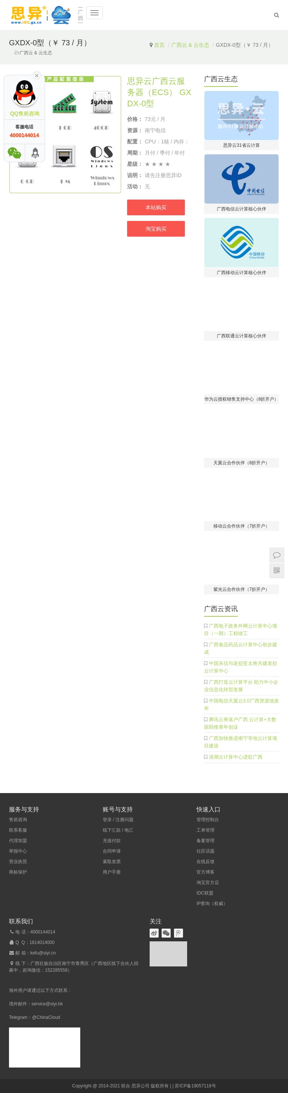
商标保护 (18, 872)
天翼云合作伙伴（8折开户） (241, 462)
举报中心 (18, 851)
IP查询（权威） (212, 903)
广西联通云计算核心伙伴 (241, 335)
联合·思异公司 (135, 1086)
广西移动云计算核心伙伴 (241, 272)
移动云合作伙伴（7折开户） (241, 526)
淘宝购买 (156, 229)
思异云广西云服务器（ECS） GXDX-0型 (159, 92)
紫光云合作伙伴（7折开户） (241, 589)
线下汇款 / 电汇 (118, 830)
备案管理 (205, 840)
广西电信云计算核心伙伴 (241, 209)
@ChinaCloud (46, 1017)
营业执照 (18, 861)
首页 (159, 45)
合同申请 (112, 851)
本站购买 (156, 207)
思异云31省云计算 (241, 145)
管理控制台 (207, 819)
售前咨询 (18, 819)
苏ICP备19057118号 (195, 1086)
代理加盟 (18, 840)
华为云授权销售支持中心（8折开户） (241, 399)
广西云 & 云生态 (190, 45)
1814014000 (42, 942)
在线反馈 (205, 861)
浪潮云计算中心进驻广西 (235, 757)
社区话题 (205, 851)
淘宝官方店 (207, 882)
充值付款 (112, 840)
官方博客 (205, 872)
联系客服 (18, 830)
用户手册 (112, 872)
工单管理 (205, 830)
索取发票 (112, 861)
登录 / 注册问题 (118, 819)
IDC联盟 (204, 893)
